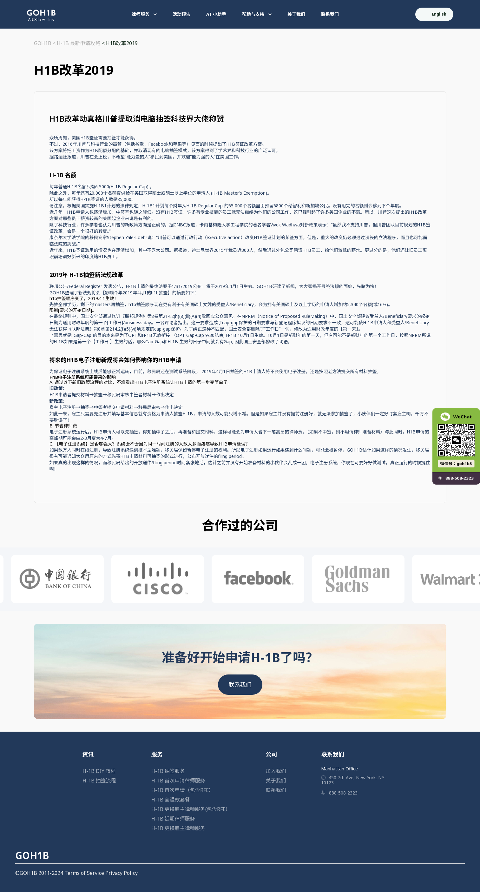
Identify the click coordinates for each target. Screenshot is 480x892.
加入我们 (276, 771)
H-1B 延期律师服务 (173, 818)
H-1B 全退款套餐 (170, 799)
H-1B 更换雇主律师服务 (178, 828)
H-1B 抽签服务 (168, 771)
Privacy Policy (121, 872)
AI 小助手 (216, 14)
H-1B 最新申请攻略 (79, 43)
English (434, 14)
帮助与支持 (257, 14)
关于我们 (296, 14)
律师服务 (144, 14)
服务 (157, 754)
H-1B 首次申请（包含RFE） (182, 790)
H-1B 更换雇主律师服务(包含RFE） (191, 809)
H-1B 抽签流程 (99, 780)
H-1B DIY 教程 (99, 771)
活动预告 (181, 14)
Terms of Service (84, 872)
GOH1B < (45, 43)
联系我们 (330, 14)
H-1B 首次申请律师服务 (178, 780)
